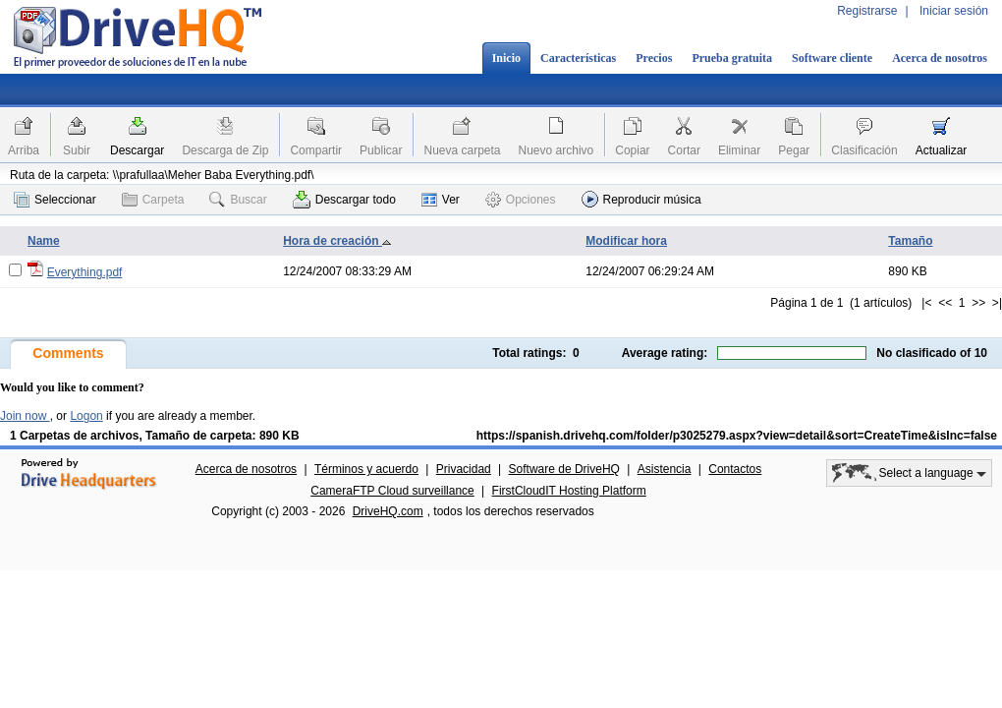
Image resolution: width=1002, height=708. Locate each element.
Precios (654, 58)
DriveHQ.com (388, 511)
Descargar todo (344, 199)
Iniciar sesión (953, 11)
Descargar (137, 150)
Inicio (506, 58)
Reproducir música (641, 199)
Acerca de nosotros (939, 58)
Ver (440, 199)
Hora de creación (337, 241)
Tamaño (910, 241)
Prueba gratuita (732, 58)
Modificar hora (626, 241)
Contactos (734, 469)
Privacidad (463, 469)
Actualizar (942, 150)
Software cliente (832, 58)
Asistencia (665, 469)
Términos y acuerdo (366, 469)
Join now (25, 416)
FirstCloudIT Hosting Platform (569, 491)
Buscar (237, 199)
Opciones (520, 199)
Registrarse (867, 11)
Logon (86, 416)
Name (44, 241)
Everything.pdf (85, 272)
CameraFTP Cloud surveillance (392, 491)
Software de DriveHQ (564, 469)
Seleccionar (55, 199)
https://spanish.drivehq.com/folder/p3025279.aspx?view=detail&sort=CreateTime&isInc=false (736, 435)
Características (578, 58)
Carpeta (153, 199)
